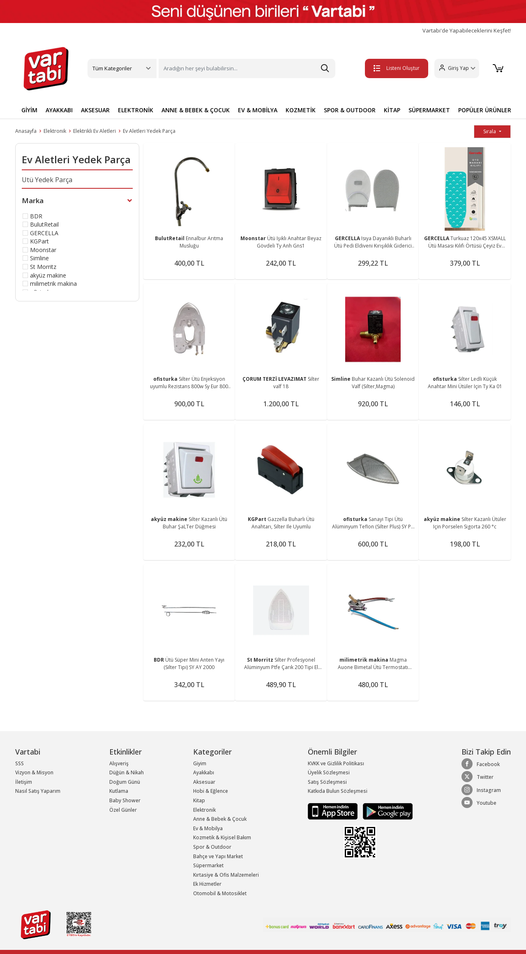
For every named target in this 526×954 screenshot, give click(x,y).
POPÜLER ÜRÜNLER (484, 110)
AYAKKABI (59, 110)
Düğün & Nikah (126, 772)
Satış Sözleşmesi (327, 781)
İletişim (23, 781)
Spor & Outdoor (212, 846)
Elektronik (55, 130)
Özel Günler (123, 809)
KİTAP (392, 110)
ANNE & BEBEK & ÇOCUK (195, 110)
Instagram (481, 790)
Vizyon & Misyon (34, 772)
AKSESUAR (95, 110)
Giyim (199, 763)
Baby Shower (125, 800)
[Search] (247, 68)
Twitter (477, 776)
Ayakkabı (203, 772)
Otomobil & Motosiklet (220, 893)
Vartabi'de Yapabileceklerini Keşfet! (466, 30)
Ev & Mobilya (208, 828)
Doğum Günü (124, 781)
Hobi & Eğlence (210, 790)
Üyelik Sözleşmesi (329, 772)
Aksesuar (204, 781)
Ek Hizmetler (207, 883)
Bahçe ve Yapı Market (218, 856)
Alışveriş (119, 763)
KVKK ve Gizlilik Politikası (336, 763)
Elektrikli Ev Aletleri (94, 130)
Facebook (480, 764)
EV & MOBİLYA (257, 110)
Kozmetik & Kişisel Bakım (222, 837)
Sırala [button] (490, 131)
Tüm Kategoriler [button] (112, 68)
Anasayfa (26, 130)
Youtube (478, 802)
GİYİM (29, 110)
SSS (19, 763)
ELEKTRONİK (135, 110)
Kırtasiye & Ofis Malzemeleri (226, 874)
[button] (454, 68)
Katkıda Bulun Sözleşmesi (337, 790)
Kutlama (118, 790)
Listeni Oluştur (394, 68)
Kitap (199, 800)
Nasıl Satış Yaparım (37, 790)
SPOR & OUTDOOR (350, 110)
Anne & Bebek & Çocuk (220, 818)
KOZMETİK (301, 110)
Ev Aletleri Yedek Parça (149, 130)
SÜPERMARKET (429, 110)
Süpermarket (208, 865)
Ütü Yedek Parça (47, 179)
